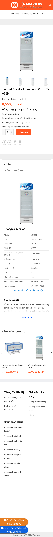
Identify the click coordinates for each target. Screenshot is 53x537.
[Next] (51, 358)
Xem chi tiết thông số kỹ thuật (28, 290)
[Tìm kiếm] (50, 5)
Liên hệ (31, 415)
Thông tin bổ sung (15, 170)
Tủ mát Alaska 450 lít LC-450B (12, 366)
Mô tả (7, 164)
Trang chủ (14, 14)
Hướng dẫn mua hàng (37, 401)
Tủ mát (24, 14)
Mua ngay (23, 132)
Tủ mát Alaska (36, 14)
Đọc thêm (25, 317)
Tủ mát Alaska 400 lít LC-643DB (38, 366)
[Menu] (4, 4)
